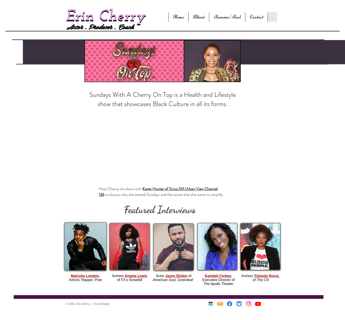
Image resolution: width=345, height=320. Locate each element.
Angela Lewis (136, 276)
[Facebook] (229, 303)
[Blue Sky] (239, 303)
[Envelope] (220, 303)
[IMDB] (210, 303)
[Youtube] (258, 303)
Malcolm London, (85, 276)
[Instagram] (248, 303)
